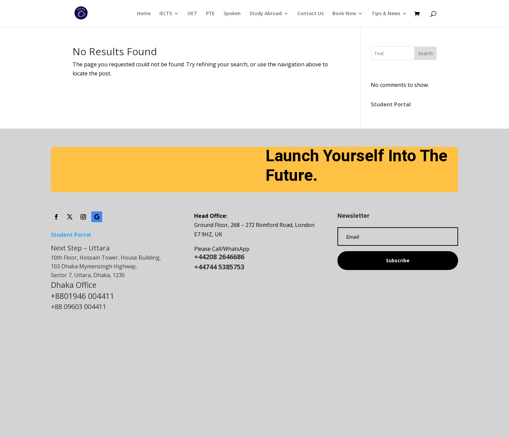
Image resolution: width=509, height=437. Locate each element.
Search (425, 53)
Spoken (232, 13)
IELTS (165, 13)
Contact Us (310, 13)
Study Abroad (265, 13)
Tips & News (385, 13)
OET (192, 13)
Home (144, 13)
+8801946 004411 (82, 296)
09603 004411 (85, 306)
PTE (210, 13)
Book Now (344, 13)
